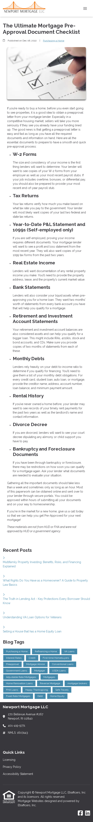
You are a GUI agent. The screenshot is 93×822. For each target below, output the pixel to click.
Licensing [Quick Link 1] (9, 759)
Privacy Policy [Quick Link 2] (12, 766)
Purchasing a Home (53, 40)
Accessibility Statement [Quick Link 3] (18, 774)
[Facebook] (80, 813)
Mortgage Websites (31, 801)
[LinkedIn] (87, 813)
